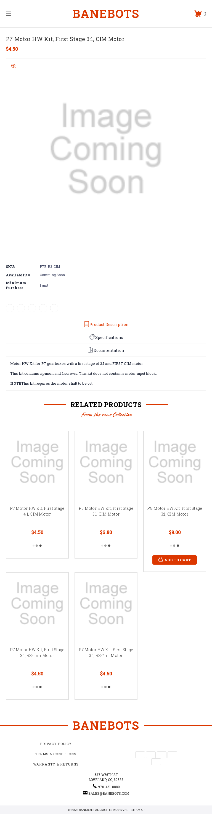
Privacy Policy (56, 744)
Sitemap (137, 810)
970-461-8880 (109, 787)
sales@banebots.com (108, 793)
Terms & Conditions (55, 754)
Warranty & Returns (56, 764)
